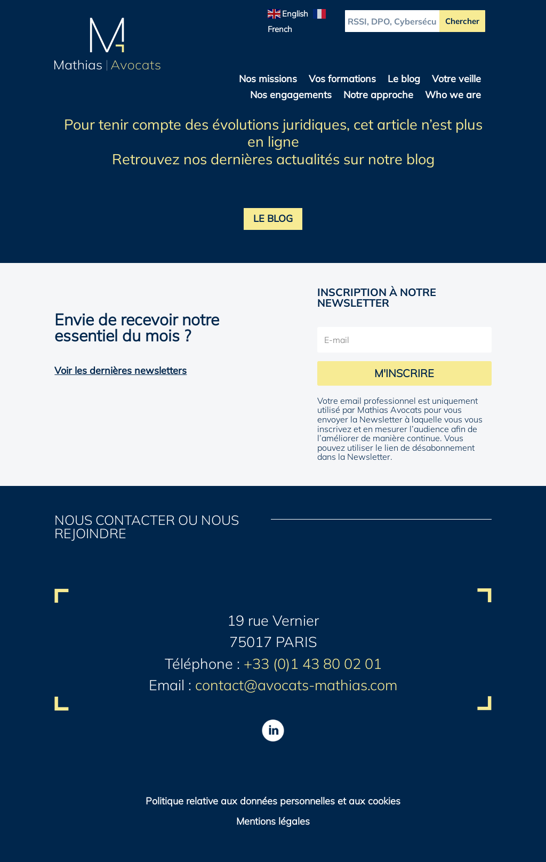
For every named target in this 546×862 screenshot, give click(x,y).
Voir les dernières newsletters (120, 370)
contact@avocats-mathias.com (296, 685)
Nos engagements (291, 96)
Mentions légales (273, 821)
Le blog (404, 80)
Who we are (453, 96)
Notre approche (378, 96)
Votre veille (456, 80)
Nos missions (268, 80)
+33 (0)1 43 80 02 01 (313, 664)
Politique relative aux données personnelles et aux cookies (273, 801)
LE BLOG (273, 218)
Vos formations (342, 80)
